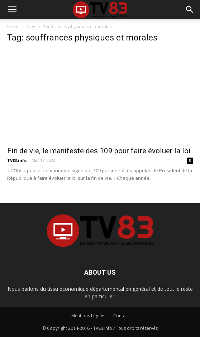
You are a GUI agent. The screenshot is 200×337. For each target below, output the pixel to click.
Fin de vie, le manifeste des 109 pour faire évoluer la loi (99, 150)
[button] (190, 9)
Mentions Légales (88, 316)
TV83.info (17, 160)
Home (13, 27)
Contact (121, 316)
